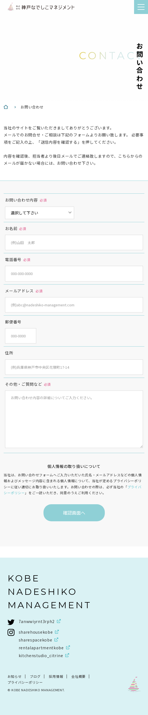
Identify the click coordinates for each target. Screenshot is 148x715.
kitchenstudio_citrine (41, 655)
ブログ (35, 676)
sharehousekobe (36, 632)
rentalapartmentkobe (41, 647)
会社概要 (78, 676)
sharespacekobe (35, 640)
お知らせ (15, 676)
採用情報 (56, 676)
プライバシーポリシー (25, 682)
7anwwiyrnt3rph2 (37, 621)
